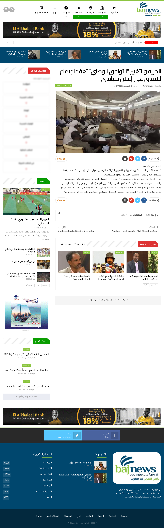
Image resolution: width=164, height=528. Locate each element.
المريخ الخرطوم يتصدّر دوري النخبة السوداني (30, 221)
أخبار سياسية (67, 85)
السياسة (99, 10)
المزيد (40, 10)
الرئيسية (112, 10)
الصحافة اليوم (52, 516)
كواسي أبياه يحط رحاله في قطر (22, 261)
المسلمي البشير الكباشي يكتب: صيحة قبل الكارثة (137, 53)
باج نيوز (86, 523)
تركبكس (106, 300)
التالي (146, 285)
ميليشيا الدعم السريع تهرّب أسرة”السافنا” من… (26, 370)
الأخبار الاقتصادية (44, 491)
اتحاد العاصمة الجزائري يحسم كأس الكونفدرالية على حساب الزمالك (21, 275)
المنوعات (62, 10)
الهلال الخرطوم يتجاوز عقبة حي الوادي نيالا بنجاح (19, 250)
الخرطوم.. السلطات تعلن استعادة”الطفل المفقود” (135, 231)
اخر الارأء (154, 252)
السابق (154, 285)
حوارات (39, 516)
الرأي (50, 10)
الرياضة (87, 10)
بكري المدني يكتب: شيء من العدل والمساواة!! (56, 53)
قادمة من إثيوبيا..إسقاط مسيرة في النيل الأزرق (16, 53)
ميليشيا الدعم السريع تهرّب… (97, 53)
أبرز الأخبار (47, 486)
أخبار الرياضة (45, 189)
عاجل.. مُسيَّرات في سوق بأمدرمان (128, 42)
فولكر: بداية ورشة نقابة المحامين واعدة (76, 231)
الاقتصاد (75, 10)
